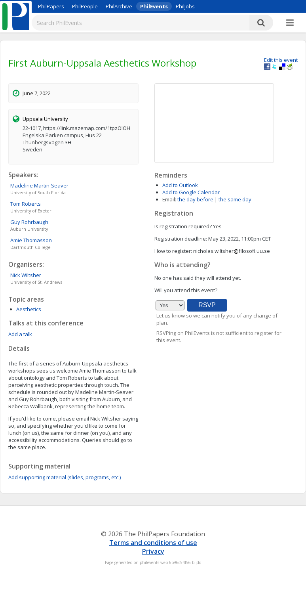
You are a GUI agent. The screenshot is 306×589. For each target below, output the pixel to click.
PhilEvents (154, 6)
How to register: (173, 250)
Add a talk (20, 334)
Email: (169, 199)
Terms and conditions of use (153, 542)
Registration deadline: (180, 238)
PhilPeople (85, 6)
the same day (235, 199)
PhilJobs (185, 6)
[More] (290, 23)
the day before (195, 199)
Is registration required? (183, 226)
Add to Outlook (180, 185)
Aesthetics (28, 309)
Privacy (153, 551)
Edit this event (281, 59)
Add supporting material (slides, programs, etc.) (64, 477)
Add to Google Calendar (191, 192)
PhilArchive (119, 6)
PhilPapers (51, 6)
